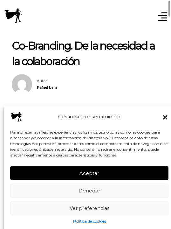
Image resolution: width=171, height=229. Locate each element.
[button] (165, 117)
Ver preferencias (89, 208)
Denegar (89, 191)
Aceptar (89, 173)
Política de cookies (89, 221)
